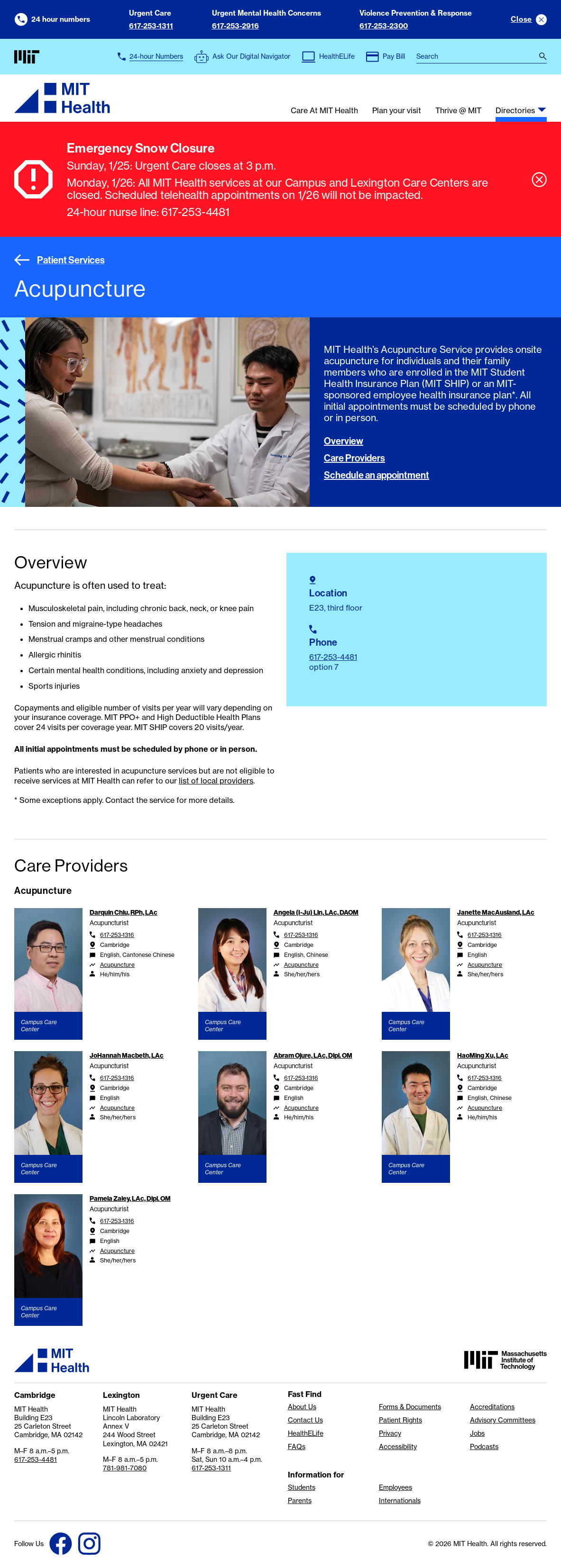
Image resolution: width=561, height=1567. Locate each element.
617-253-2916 (235, 25)
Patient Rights (400, 1420)
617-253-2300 (383, 25)
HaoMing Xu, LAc (482, 1055)
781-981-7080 (125, 1468)
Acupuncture (117, 964)
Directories (515, 111)
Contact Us (305, 1420)
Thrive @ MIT (458, 111)
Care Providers (354, 458)
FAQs (296, 1446)
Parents (300, 1500)
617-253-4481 (333, 657)
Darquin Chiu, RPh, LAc (123, 912)
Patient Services (59, 260)
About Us (302, 1407)
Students (301, 1487)
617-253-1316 (117, 934)
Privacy (390, 1433)
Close (521, 19)
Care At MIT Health (324, 111)
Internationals (400, 1500)
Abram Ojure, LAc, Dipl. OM (313, 1055)
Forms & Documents (410, 1407)
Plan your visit (396, 111)
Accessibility (398, 1446)
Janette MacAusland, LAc (495, 912)
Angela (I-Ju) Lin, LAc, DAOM (316, 912)
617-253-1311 (151, 25)
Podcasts (484, 1446)
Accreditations (492, 1407)
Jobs (477, 1433)
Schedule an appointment (376, 475)
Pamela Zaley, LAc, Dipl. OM (130, 1198)
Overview (343, 441)
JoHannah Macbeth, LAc (127, 1055)
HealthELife (305, 1433)
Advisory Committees (502, 1420)
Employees (395, 1487)
